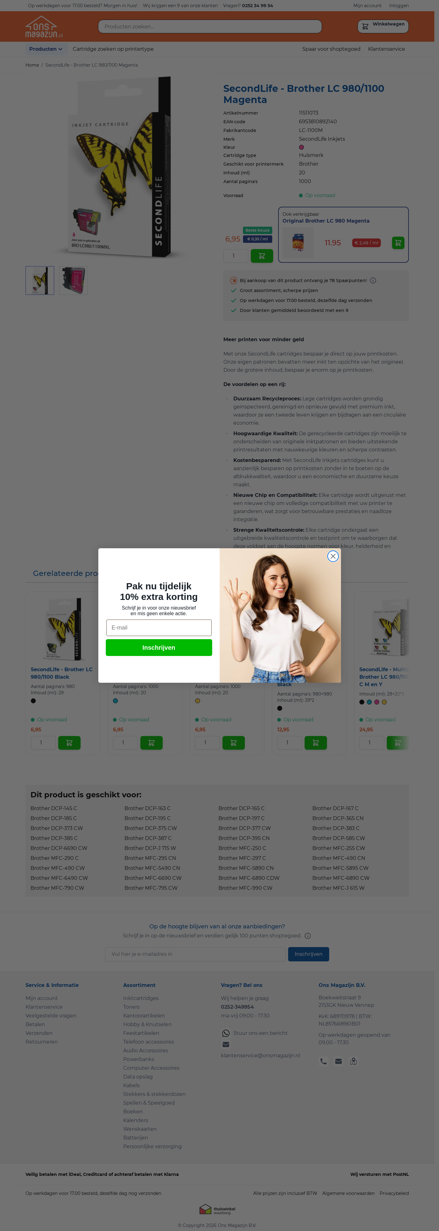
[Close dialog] (333, 556)
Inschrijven (158, 647)
